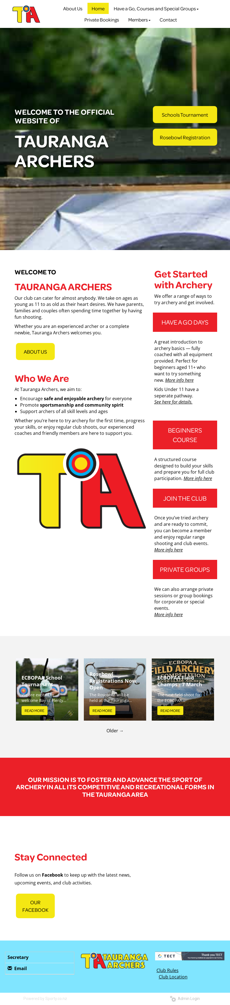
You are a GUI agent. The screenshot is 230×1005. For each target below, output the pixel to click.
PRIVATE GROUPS (185, 569)
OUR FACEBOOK (35, 906)
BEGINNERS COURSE (185, 434)
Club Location (173, 977)
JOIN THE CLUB (185, 498)
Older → (115, 731)
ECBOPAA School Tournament (42, 681)
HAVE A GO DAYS (185, 322)
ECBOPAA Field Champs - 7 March (179, 681)
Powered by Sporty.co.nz (45, 998)
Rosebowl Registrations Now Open (112, 681)
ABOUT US (35, 351)
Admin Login (185, 998)
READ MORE (34, 710)
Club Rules (168, 970)
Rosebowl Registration (185, 137)
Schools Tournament (185, 114)
